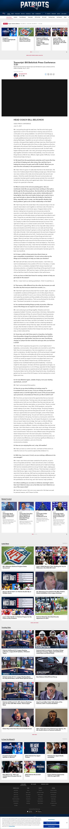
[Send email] (51, 75)
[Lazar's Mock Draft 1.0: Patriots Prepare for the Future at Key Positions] (18, 609)
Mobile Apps (53, 798)
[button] (33, 534)
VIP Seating (40, 796)
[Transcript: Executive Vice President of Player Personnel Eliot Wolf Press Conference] (26, 514)
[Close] (66, 822)
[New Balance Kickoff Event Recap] (51, 668)
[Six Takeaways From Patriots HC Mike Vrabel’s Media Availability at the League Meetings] (51, 583)
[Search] (45, 14)
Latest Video (16, 792)
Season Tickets (40, 794)
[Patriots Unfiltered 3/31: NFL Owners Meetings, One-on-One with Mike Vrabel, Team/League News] (18, 694)
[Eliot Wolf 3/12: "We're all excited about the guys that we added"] (12, 770)
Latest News (16, 790)
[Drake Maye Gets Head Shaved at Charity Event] (18, 720)
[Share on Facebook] (46, 75)
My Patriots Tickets (40, 792)
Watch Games (40, 803)
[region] (34, 823)
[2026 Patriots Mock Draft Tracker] (34, 769)
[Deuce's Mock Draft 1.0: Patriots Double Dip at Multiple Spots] (18, 583)
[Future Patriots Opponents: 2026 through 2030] (57, 769)
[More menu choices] (42, 13)
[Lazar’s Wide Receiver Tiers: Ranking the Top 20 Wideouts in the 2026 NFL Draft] (59, 37)
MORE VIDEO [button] (34, 734)
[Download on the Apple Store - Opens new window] (29, 811)
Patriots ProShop (53, 790)
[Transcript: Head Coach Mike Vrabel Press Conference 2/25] (9, 514)
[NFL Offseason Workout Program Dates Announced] (26, 35)
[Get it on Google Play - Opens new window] (39, 812)
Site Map (15, 805)
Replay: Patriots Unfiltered (14, 23)
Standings (28, 803)
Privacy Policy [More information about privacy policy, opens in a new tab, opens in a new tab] (12, 826)
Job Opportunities (53, 803)
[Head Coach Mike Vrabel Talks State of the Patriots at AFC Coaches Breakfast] (51, 694)
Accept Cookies (51, 826)
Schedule (28, 801)
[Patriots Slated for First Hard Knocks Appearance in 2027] (51, 609)
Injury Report (28, 794)
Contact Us (53, 805)
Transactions (28, 798)
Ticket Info (40, 790)
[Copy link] (54, 74)
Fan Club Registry (53, 792)
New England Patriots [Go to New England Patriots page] (23, 73)
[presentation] (66, 52)
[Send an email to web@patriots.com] (24, 75)
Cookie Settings (51, 819)
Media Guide (53, 801)
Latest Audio (16, 794)
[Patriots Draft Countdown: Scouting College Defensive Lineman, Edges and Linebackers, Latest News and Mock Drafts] (51, 642)
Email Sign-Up (53, 794)
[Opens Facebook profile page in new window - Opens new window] (19, 75)
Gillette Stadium (40, 801)
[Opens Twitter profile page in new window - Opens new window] (21, 75)
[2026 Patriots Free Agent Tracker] (34, 750)
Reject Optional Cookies (51, 822)
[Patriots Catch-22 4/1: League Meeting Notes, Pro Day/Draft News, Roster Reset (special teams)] (18, 669)
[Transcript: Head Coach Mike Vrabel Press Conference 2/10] (59, 514)
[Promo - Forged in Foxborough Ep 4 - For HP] (9, 35)
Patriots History (16, 801)
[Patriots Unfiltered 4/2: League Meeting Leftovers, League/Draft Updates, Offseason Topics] (43, 38)
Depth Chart (28, 792)
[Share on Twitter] (48, 75)
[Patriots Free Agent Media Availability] (57, 750)
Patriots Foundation (15, 798)
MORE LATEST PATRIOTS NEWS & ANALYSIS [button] (34, 55)
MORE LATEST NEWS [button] (34, 622)
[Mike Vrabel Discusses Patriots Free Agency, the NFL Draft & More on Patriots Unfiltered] (51, 720)
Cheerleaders (16, 803)
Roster (28, 790)
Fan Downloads (53, 796)
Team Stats (28, 796)
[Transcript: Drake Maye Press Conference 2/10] (43, 513)
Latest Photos (15, 796)
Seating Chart (40, 798)
